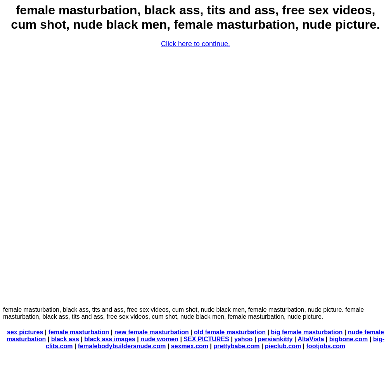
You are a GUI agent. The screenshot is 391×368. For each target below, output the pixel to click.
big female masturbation (307, 332)
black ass (65, 339)
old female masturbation (230, 332)
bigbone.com (348, 339)
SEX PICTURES (206, 339)
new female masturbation (151, 332)
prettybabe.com (236, 346)
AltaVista (311, 339)
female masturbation (78, 332)
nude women (159, 339)
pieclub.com (283, 346)
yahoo (243, 339)
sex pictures (25, 332)
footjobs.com (325, 346)
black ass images (109, 339)
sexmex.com (189, 346)
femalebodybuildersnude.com (122, 346)
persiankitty (275, 339)
